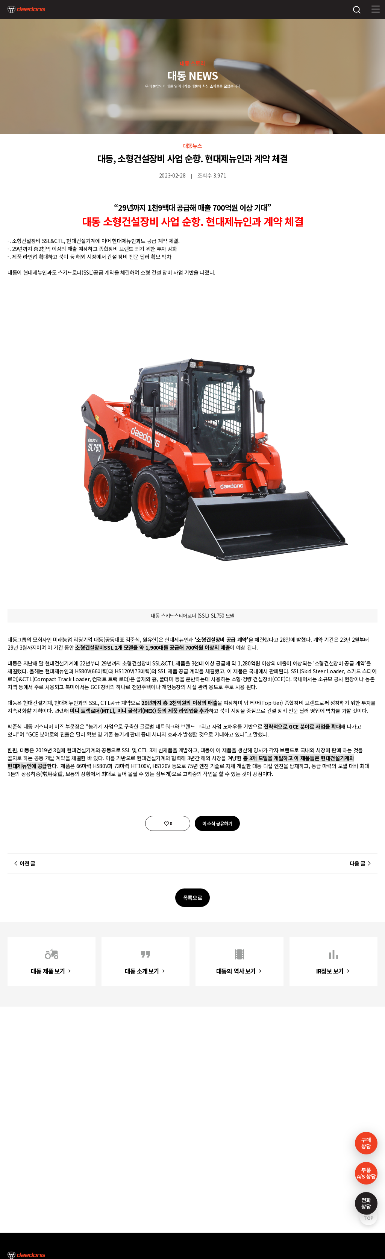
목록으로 (192, 897)
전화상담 (366, 1203)
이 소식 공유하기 (217, 823)
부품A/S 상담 (366, 1173)
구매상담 (366, 1143)
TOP (368, 1218)
